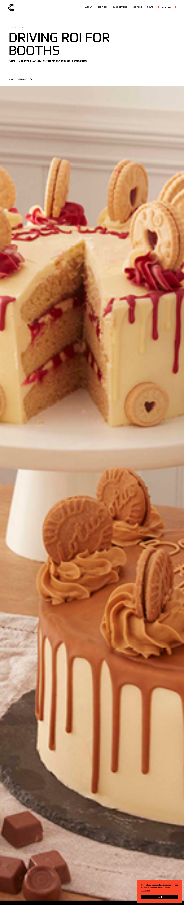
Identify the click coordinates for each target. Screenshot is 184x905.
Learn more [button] (145, 891)
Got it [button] (159, 897)
